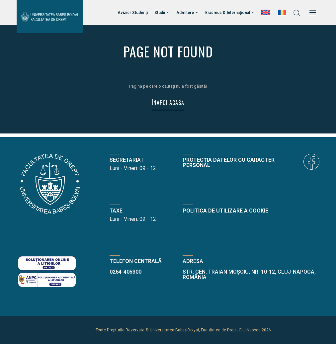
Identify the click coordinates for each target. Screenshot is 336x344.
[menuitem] (266, 13)
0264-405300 (125, 272)
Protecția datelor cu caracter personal (229, 162)
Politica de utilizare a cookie (225, 211)
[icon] (311, 162)
